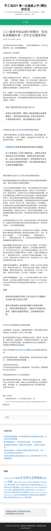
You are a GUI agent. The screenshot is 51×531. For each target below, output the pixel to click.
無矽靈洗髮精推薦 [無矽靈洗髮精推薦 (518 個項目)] (35, 485)
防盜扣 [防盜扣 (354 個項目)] (43, 492)
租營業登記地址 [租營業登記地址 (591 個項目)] (18, 490)
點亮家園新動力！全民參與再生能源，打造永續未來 (23, 442)
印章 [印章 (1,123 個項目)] (10, 481)
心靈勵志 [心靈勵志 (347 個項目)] (20, 482)
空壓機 (18, 511)
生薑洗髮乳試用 (21, 350)
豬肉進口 (19, 203)
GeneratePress (25, 528)
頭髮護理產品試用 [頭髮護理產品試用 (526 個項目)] (13, 497)
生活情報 (8, 396)
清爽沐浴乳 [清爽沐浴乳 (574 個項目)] (24, 485)
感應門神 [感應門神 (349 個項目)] (25, 482)
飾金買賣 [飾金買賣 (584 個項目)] (28, 497)
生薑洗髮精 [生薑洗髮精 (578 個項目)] (15, 487)
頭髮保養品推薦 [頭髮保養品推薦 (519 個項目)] (33, 495)
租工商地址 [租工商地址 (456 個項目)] (9, 490)
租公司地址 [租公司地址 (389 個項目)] (35, 487)
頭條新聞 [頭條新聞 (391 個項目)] (16, 495)
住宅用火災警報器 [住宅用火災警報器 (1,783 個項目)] (31, 478)
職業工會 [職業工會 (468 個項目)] (42, 490)
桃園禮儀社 (18, 107)
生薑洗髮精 (19, 130)
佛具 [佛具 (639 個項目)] (45, 478)
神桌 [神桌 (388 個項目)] (31, 487)
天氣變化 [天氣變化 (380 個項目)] (15, 482)
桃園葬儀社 (10, 147)
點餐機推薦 (14, 365)
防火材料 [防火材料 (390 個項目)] (31, 492)
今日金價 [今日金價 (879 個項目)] (15, 477)
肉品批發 (22, 210)
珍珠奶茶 (6, 188)
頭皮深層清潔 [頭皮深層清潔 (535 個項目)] (23, 495)
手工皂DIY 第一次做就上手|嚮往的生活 (25, 7)
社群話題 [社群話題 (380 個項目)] (22, 487)
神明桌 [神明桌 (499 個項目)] (27, 487)
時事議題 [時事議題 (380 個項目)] (29, 482)
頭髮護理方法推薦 (17, 175)
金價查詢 (6, 325)
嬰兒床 (8, 342)
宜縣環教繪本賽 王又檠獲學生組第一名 (20, 398)
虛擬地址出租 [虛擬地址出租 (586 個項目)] (17, 492)
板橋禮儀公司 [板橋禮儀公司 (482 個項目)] (37, 482)
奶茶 (16, 220)
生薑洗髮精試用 (32, 296)
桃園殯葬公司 (14, 375)
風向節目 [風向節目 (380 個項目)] (22, 497)
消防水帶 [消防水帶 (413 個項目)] (17, 485)
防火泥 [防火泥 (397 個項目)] (36, 492)
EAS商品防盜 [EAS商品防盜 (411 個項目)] (7, 478)
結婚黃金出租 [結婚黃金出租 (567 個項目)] (29, 490)
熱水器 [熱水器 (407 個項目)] (43, 485)
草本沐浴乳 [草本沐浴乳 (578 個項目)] (8, 492)
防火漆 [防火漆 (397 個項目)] (40, 492)
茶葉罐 (21, 514)
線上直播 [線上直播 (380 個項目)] (37, 490)
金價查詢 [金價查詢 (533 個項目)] (25, 492)
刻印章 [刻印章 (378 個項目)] (5, 482)
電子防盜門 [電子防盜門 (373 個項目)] (10, 495)
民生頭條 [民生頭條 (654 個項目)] (11, 484)
